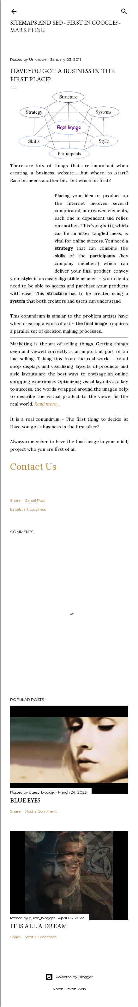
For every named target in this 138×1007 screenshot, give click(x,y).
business (38, 509)
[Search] (124, 10)
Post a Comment (41, 811)
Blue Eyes (25, 800)
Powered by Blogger (69, 977)
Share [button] (15, 500)
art (26, 509)
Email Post (35, 500)
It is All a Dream (38, 926)
